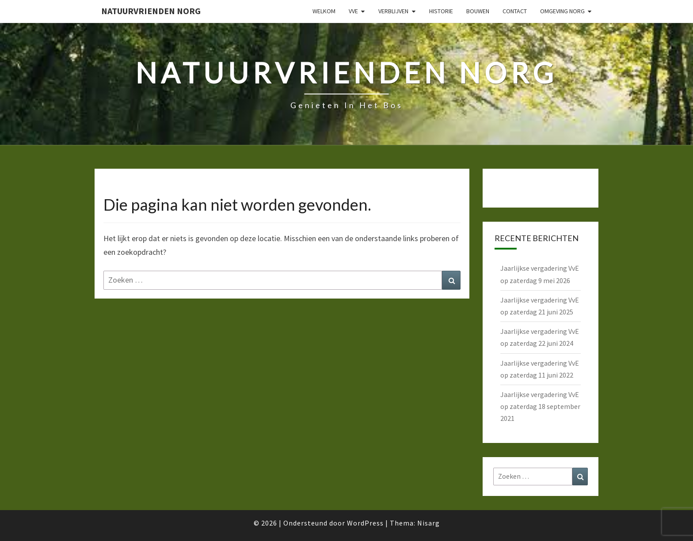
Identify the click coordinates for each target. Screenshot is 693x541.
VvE (353, 11)
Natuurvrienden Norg (151, 10)
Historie (441, 11)
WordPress (365, 522)
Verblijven (393, 11)
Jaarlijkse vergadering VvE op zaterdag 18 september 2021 (540, 406)
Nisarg (428, 522)
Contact (515, 11)
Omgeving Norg (562, 11)
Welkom (323, 11)
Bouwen (477, 11)
